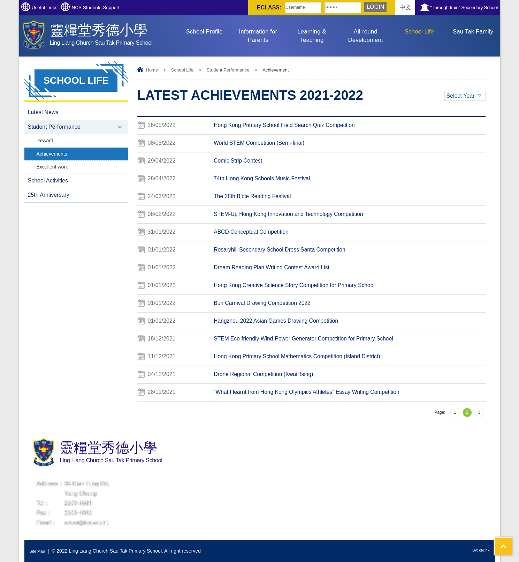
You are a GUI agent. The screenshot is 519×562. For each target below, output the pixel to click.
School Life (419, 31)
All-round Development (365, 35)
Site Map (39, 551)
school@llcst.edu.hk (90, 522)
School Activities (48, 187)
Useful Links (53, 7)
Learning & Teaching (311, 35)
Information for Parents (258, 35)
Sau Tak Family (473, 31)
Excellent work (54, 172)
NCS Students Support (120, 7)
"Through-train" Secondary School (452, 7)
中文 (375, 7)
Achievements (53, 158)
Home (152, 70)
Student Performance (228, 70)
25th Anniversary (48, 203)
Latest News (43, 113)
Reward (46, 144)
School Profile (204, 31)
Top (501, 530)
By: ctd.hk (478, 551)
